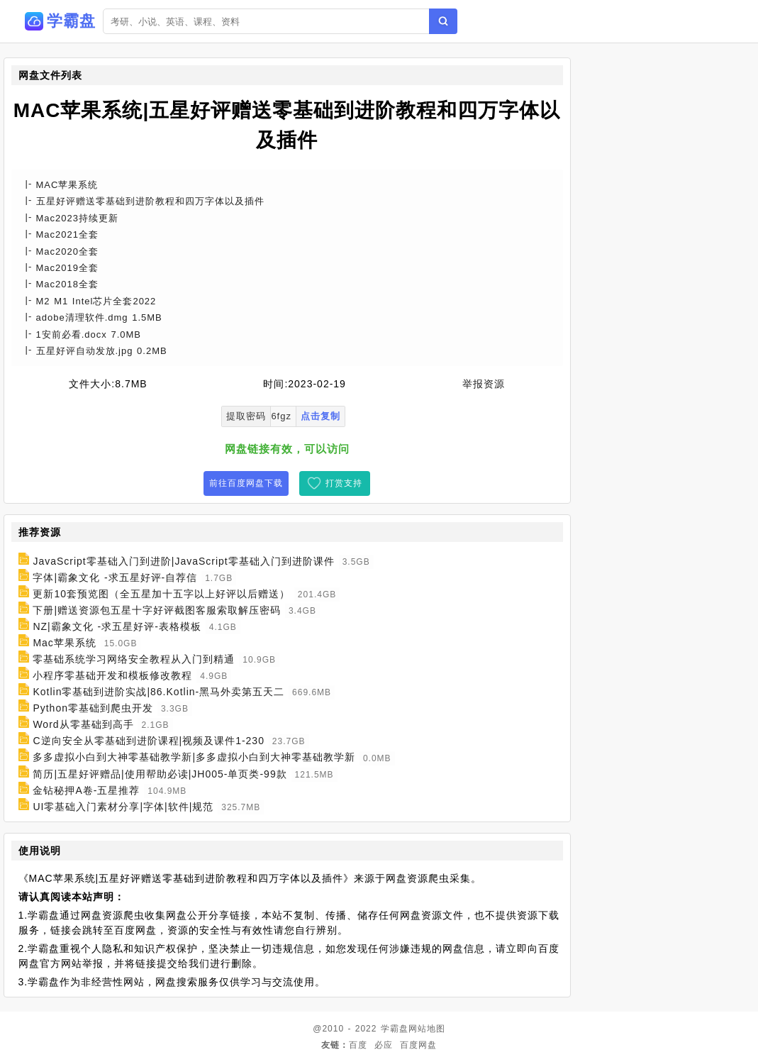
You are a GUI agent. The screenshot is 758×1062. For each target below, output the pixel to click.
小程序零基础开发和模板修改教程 (112, 675)
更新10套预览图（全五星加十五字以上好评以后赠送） (161, 593)
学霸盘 (394, 1029)
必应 (383, 1045)
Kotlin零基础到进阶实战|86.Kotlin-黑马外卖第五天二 (158, 691)
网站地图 (426, 1029)
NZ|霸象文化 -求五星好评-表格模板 (117, 626)
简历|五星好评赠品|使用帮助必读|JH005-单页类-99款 (159, 774)
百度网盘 (418, 1045)
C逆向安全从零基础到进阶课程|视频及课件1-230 (148, 740)
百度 (358, 1045)
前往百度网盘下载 (246, 483)
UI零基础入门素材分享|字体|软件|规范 (123, 806)
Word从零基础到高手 (83, 724)
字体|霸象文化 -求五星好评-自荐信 (115, 577)
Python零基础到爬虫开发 (93, 708)
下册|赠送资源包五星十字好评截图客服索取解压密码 (157, 610)
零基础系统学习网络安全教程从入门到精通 (134, 659)
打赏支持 (343, 483)
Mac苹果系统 (64, 642)
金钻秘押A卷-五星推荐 (86, 790)
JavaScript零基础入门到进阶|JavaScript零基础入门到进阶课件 (183, 561)
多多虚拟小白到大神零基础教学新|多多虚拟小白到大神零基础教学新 (194, 757)
